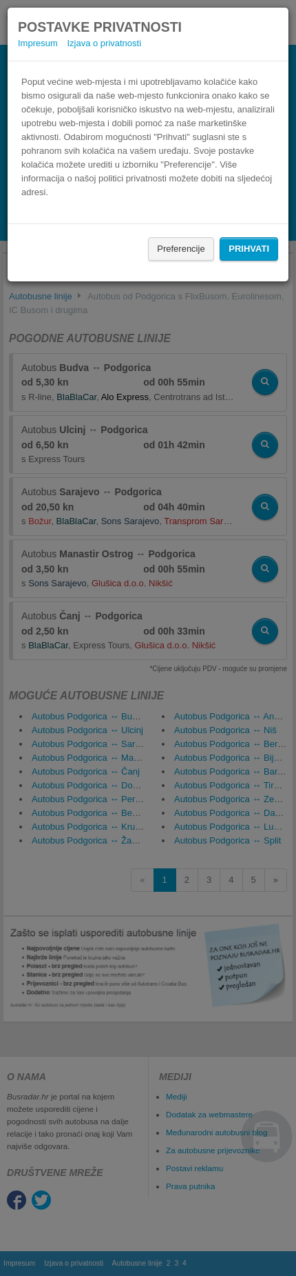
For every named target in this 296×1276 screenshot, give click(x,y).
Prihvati (249, 248)
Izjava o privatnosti (104, 43)
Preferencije (180, 248)
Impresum (38, 43)
